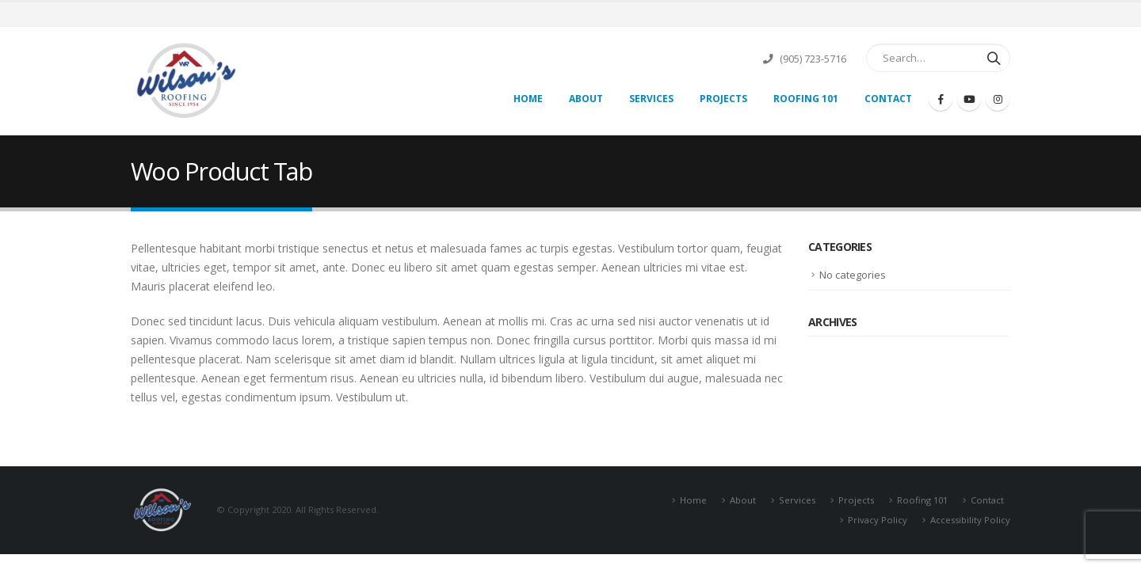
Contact (888, 98)
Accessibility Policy (970, 520)
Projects (723, 98)
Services (651, 98)
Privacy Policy (877, 520)
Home (528, 98)
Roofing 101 (805, 98)
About (586, 98)
